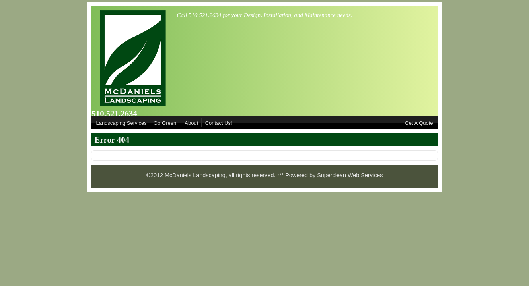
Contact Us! (218, 123)
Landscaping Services (121, 123)
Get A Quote (419, 123)
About (191, 123)
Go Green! (166, 123)
